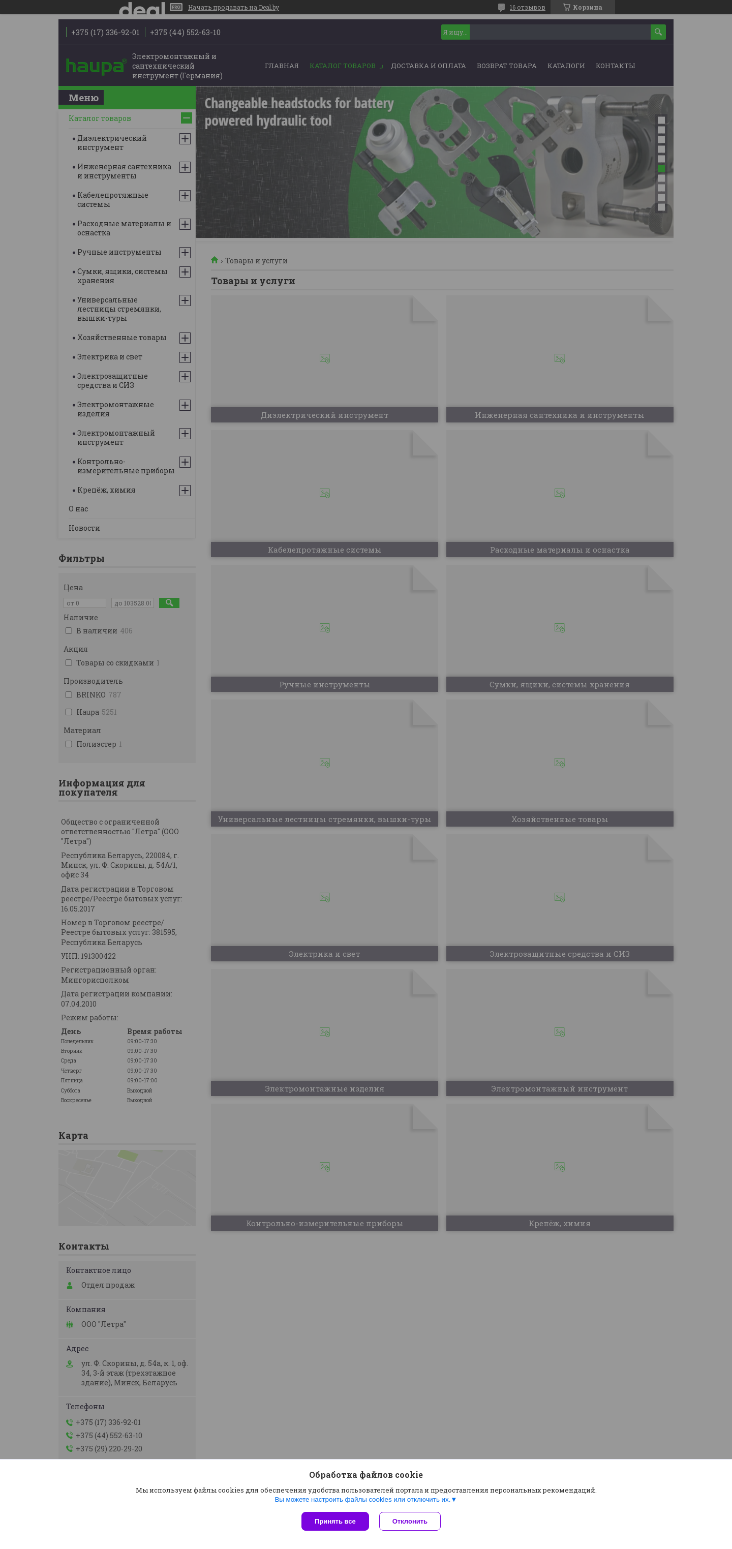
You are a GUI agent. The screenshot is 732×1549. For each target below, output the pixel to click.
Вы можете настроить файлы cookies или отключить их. (362, 1499)
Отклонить (410, 1521)
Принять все (335, 1521)
